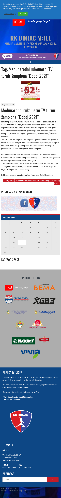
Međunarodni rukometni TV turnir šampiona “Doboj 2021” (28, 113)
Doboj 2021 (8, 180)
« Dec (4, 252)
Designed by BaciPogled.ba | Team (13, 491)
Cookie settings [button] (10, 14)
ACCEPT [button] (23, 14)
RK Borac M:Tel (30, 37)
